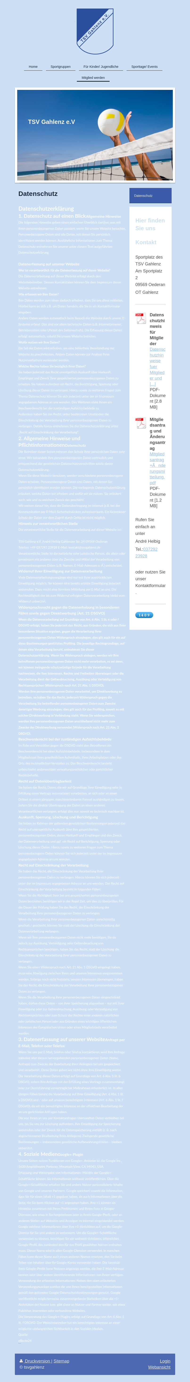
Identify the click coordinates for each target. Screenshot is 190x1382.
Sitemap (61, 1361)
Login (165, 1361)
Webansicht (159, 1367)
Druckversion (35, 1361)
